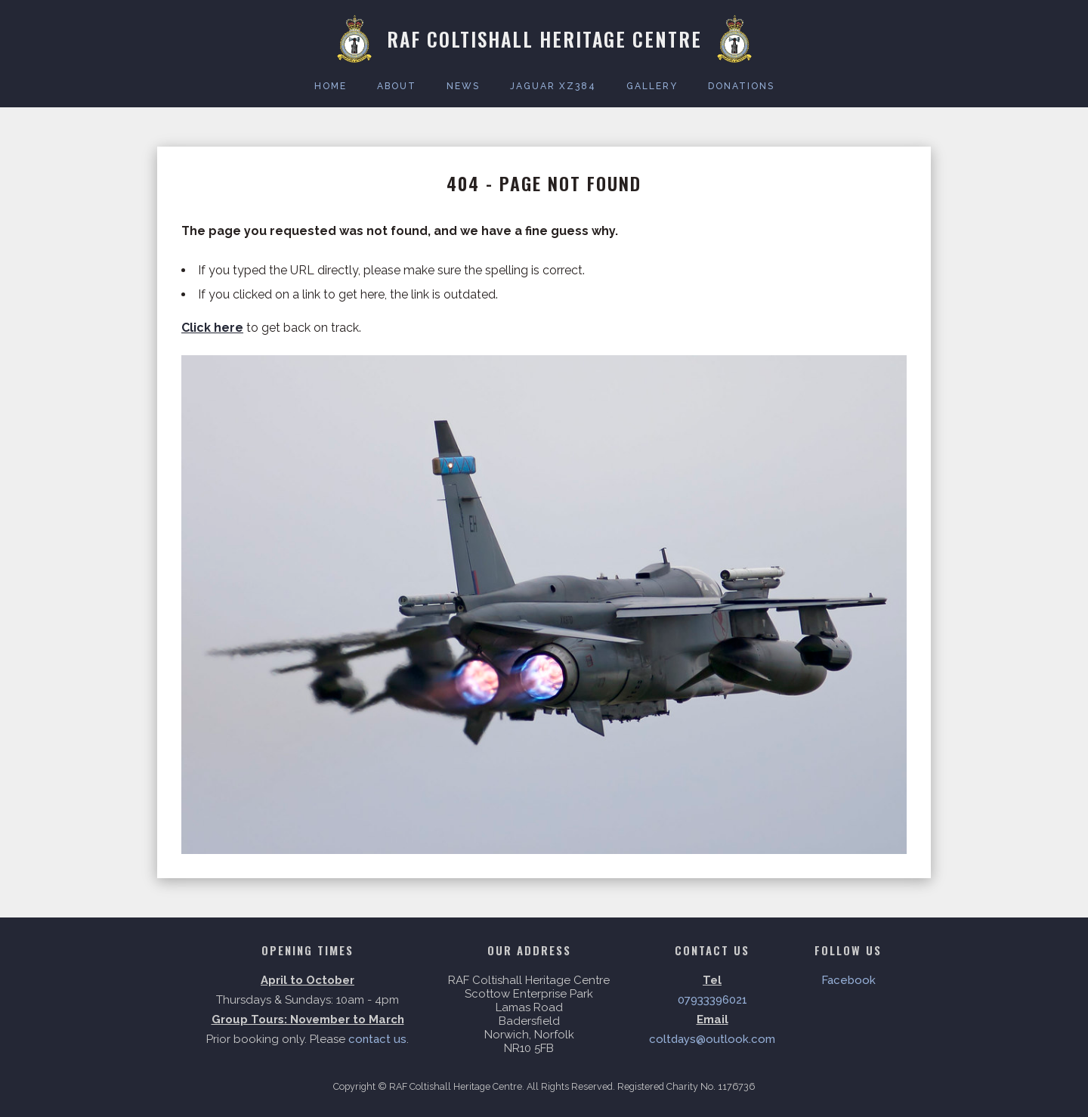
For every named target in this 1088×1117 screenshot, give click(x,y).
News (463, 86)
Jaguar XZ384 (553, 86)
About (396, 86)
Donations (741, 86)
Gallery (652, 86)
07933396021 (712, 1000)
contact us (377, 1039)
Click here (212, 327)
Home (330, 86)
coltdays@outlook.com (712, 1039)
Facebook (848, 980)
